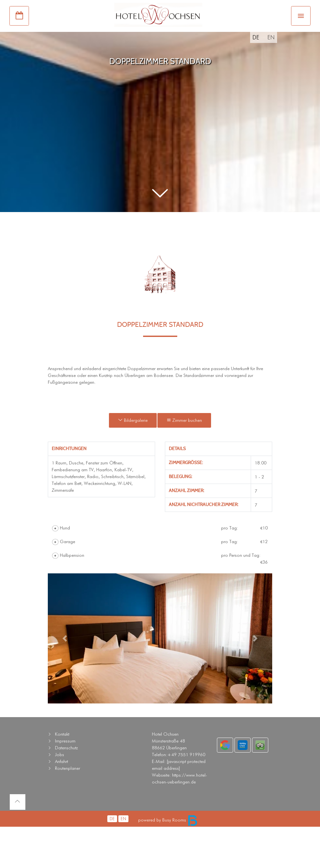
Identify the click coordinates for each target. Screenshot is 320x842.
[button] (160, 209)
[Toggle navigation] (301, 25)
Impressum (65, 756)
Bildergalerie (133, 435)
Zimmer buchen (184, 435)
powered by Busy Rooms (168, 835)
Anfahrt (61, 777)
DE (255, 52)
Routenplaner (67, 783)
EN (271, 52)
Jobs (59, 770)
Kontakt (62, 749)
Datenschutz (66, 763)
